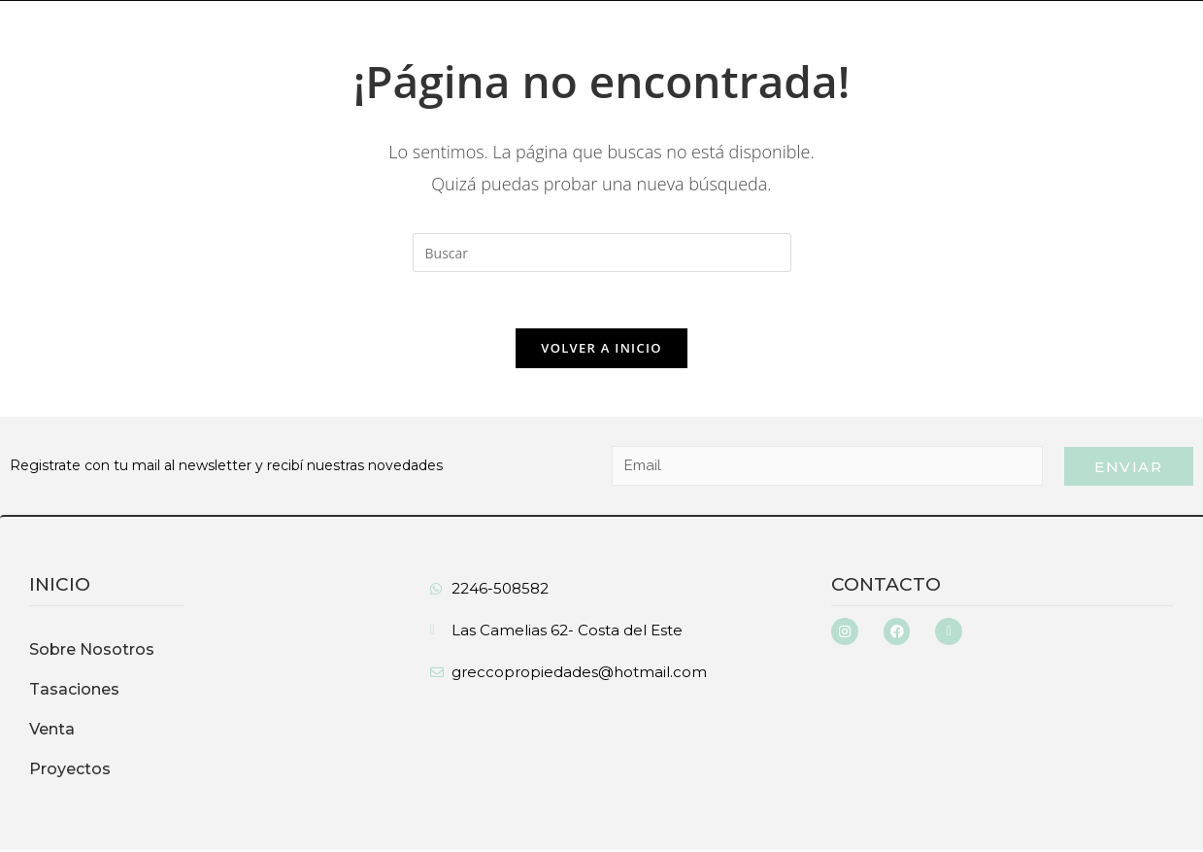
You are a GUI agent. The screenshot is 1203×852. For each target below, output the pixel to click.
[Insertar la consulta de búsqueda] (602, 252)
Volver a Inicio (601, 349)
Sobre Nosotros (91, 651)
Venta (52, 731)
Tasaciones (74, 691)
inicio (59, 586)
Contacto (886, 586)
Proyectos (70, 771)
